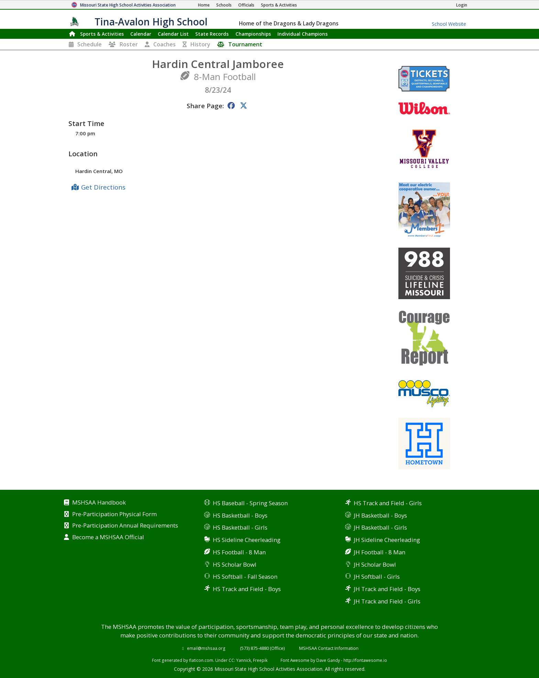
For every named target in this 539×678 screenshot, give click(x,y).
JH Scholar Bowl (375, 564)
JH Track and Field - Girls (387, 601)
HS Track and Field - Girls (388, 503)
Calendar (140, 34)
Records (212, 34)
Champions (302, 34)
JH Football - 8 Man (379, 552)
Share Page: (205, 105)
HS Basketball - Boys (240, 515)
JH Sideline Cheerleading (387, 540)
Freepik (260, 660)
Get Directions (103, 187)
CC (231, 660)
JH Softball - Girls (377, 576)
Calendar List (173, 34)
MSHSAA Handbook (99, 502)
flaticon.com (201, 660)
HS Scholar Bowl (234, 564)
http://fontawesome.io (365, 660)
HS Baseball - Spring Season (250, 503)
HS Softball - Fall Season (245, 576)
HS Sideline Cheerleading (246, 540)
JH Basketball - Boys (380, 515)
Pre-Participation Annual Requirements (125, 525)
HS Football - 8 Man (239, 552)
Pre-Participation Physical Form (114, 514)
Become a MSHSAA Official (108, 537)
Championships (253, 34)
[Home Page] (203, 5)
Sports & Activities (102, 34)
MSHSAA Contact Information (329, 648)
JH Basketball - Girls (380, 527)
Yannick (243, 660)
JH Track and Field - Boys (387, 589)
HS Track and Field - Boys (247, 589)
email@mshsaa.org (206, 648)
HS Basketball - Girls (240, 527)
